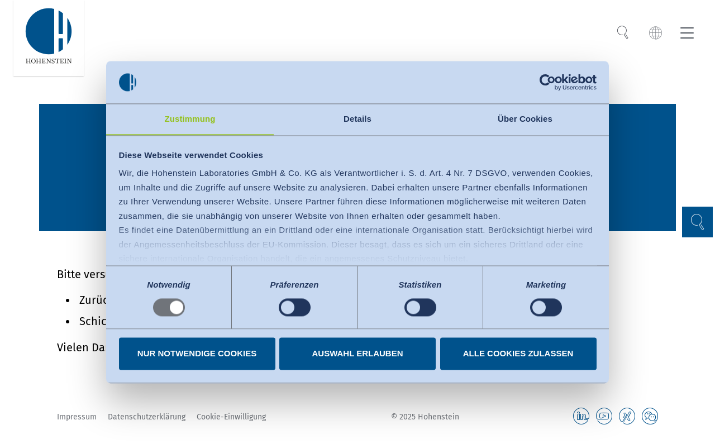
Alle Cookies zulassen (518, 354)
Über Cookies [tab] (525, 118)
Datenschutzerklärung (146, 417)
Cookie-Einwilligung (231, 417)
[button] (695, 222)
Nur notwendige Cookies (196, 354)
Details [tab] (357, 118)
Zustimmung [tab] (190, 118)
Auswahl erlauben (357, 354)
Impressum (77, 417)
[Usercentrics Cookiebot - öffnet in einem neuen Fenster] (548, 82)
